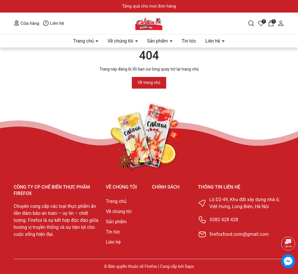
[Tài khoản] (280, 23)
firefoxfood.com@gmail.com (239, 234)
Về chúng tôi (121, 41)
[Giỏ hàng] (270, 23)
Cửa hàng (26, 23)
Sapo (189, 266)
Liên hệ (53, 23)
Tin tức (189, 41)
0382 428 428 (224, 219)
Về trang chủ (149, 82)
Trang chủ (84, 41)
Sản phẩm (158, 41)
